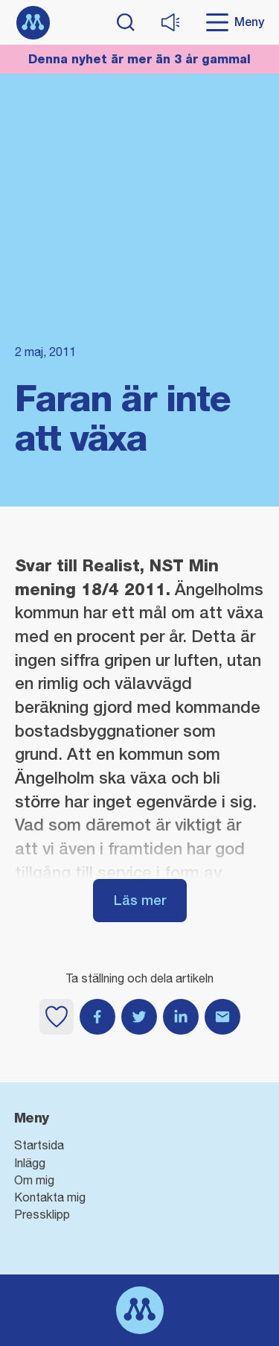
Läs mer (140, 900)
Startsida (39, 1145)
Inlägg (29, 1162)
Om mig (34, 1180)
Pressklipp (42, 1214)
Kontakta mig (50, 1197)
